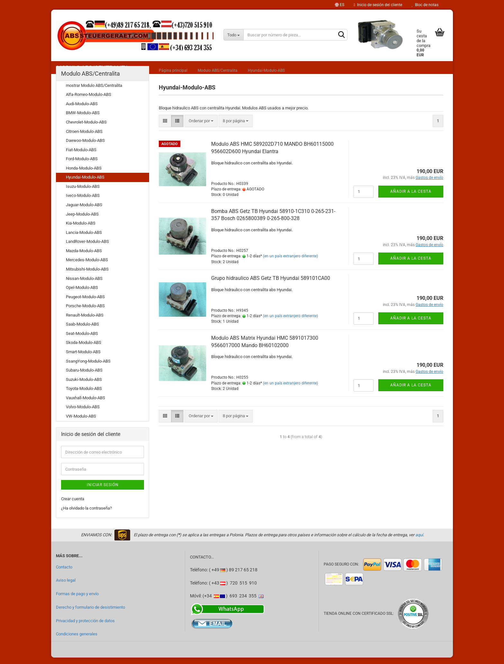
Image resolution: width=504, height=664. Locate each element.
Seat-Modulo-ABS (82, 339)
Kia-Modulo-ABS (80, 229)
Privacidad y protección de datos (85, 627)
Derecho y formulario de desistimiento (90, 613)
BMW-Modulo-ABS (83, 119)
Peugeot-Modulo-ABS (85, 303)
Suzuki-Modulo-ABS (84, 385)
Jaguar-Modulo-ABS (84, 211)
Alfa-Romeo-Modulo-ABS (88, 100)
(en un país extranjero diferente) (290, 262)
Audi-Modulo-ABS (82, 110)
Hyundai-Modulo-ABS (85, 183)
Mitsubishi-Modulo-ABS (87, 275)
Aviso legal (66, 586)
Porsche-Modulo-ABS (85, 312)
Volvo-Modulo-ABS (83, 413)
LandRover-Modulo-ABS (87, 247)
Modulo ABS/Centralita (90, 80)
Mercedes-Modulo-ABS (87, 266)
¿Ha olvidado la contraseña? (86, 514)
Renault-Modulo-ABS (85, 321)
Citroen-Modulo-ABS (84, 137)
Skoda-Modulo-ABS (83, 348)
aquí (419, 541)
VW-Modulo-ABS (81, 422)
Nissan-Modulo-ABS (84, 284)
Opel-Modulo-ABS (82, 293)
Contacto (64, 573)
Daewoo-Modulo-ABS (85, 146)
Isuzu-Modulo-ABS (83, 192)
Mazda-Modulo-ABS (84, 257)
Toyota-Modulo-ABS (84, 394)
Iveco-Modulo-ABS (83, 201)
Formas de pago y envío (77, 600)
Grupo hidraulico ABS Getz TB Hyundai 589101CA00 (270, 284)
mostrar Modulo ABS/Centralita (94, 91)
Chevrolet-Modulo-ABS (86, 128)
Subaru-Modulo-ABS (84, 376)
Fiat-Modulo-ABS (81, 156)
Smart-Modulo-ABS (83, 358)
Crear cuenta (72, 505)
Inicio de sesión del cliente (378, 5)
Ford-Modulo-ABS (82, 165)
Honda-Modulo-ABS (84, 174)
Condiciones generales (76, 640)
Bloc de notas (425, 5)
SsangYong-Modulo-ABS (88, 367)
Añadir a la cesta (410, 198)
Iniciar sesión (103, 491)
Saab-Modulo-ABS (82, 330)
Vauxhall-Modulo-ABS (85, 404)
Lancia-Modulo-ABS (84, 238)
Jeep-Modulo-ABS (82, 220)
